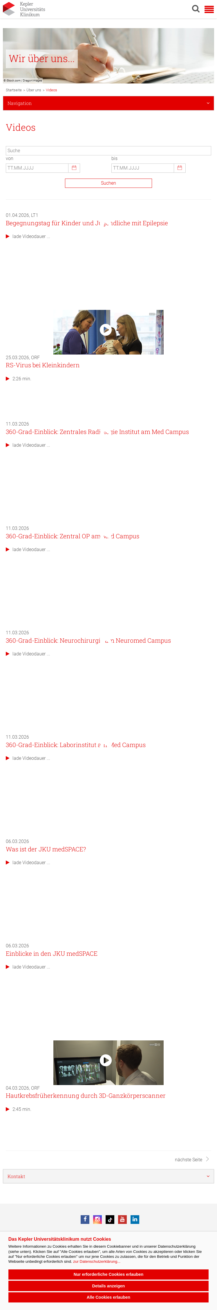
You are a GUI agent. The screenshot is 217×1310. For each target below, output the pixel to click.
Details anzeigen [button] (108, 1286)
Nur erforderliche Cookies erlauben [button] (109, 1274)
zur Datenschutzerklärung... (96, 1261)
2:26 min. (18, 378)
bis (114, 158)
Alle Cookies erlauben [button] (108, 1297)
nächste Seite (192, 1159)
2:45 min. (18, 1109)
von (9, 158)
